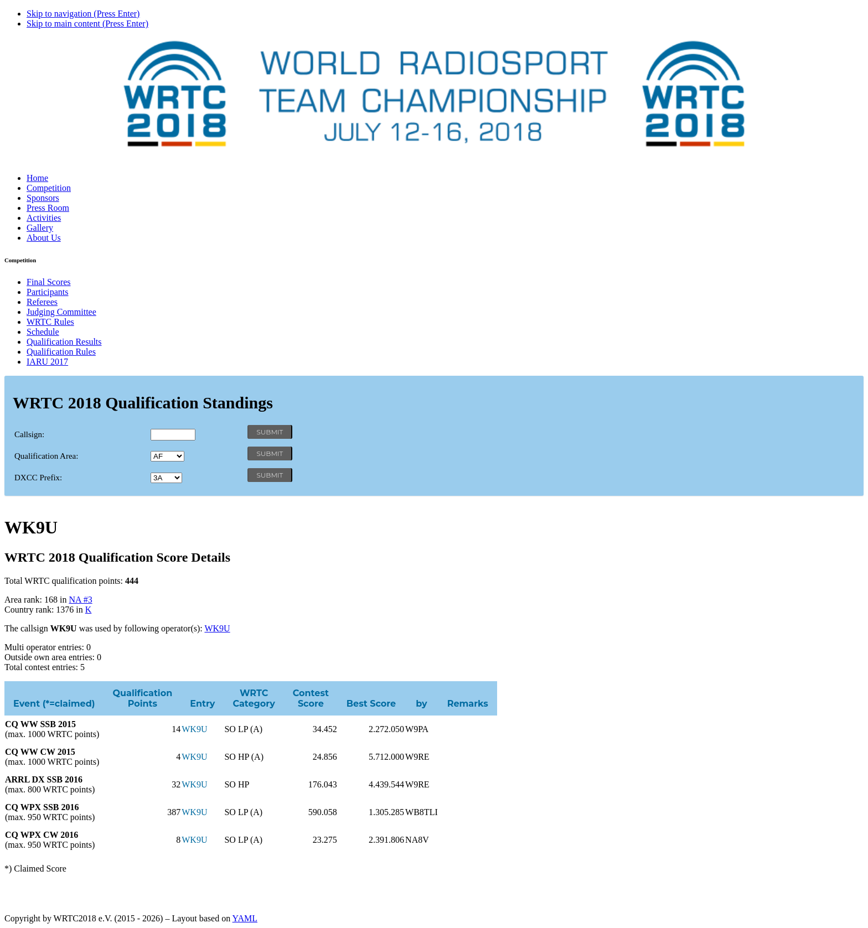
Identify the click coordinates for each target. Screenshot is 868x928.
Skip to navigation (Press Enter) (83, 13)
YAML (244, 918)
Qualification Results (64, 341)
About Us (44, 237)
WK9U (217, 628)
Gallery (40, 227)
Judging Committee (61, 312)
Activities (44, 217)
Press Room (48, 207)
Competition (49, 188)
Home (37, 178)
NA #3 (80, 599)
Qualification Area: (46, 456)
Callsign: (29, 434)
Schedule (43, 331)
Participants (48, 292)
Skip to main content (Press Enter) (87, 23)
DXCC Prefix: (38, 477)
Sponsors (43, 198)
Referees (42, 302)
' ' (167, 456)
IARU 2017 (47, 361)
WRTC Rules (50, 321)
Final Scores (49, 282)
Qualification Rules (61, 351)
